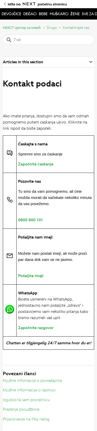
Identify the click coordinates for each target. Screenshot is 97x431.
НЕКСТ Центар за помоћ (22, 27)
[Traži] (48, 39)
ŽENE (75, 14)
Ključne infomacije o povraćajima (32, 380)
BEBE (43, 14)
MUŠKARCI (59, 14)
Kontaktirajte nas (76, 27)
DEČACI (29, 14)
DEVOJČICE (11, 14)
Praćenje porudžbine (21, 409)
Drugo (52, 27)
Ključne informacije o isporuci (29, 390)
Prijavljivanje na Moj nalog (26, 419)
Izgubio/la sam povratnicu (26, 399)
